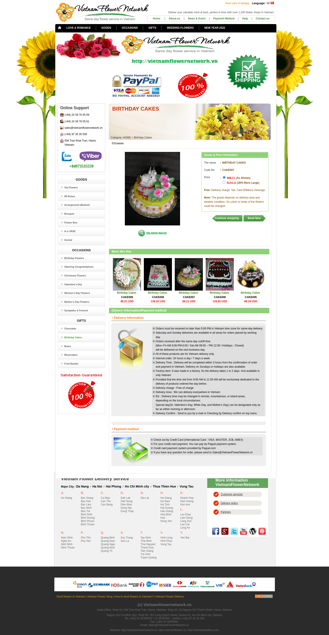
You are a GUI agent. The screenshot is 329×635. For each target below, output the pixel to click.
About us (174, 18)
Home (157, 18)
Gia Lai (145, 497)
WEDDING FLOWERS (180, 27)
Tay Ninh (146, 537)
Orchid (68, 240)
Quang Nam (108, 540)
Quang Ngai (108, 544)
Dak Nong (126, 501)
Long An (185, 527)
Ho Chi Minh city (137, 486)
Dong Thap (127, 511)
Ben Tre (85, 511)
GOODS (106, 27)
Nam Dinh (67, 537)
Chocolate (70, 328)
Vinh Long (166, 537)
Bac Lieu (86, 504)
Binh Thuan (87, 524)
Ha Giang (166, 497)
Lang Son (186, 521)
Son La (125, 540)
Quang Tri (106, 550)
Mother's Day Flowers (76, 301)
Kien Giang (186, 501)
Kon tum (185, 504)
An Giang (66, 497)
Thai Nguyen (148, 544)
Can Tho (106, 501)
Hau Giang (166, 511)
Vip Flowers (71, 187)
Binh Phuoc (87, 521)
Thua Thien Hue (164, 486)
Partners (226, 512)
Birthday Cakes (73, 337)
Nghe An (66, 540)
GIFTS (152, 27)
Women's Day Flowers (77, 293)
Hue (162, 517)
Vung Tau (186, 486)
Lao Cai (184, 524)
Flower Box (70, 222)
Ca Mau (105, 497)
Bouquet (69, 213)
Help (245, 18)
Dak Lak (125, 497)
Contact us (262, 18)
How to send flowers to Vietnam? (133, 596)
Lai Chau (185, 514)
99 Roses (69, 196)
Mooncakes (71, 354)
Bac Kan (86, 501)
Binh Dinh (86, 514)
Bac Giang (87, 497)
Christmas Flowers (75, 275)
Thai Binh (146, 540)
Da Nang (82, 486)
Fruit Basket (71, 363)
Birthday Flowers (74, 258)
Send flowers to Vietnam (71, 596)
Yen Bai (184, 537)
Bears (67, 346)
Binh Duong (88, 517)
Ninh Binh (66, 544)
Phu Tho (86, 537)
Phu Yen (86, 540)
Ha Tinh (164, 504)
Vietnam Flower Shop (99, 596)
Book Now (254, 218)
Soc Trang (127, 537)
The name (210, 162)
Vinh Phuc (166, 540)
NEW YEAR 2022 (214, 27)
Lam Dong (186, 517)
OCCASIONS (130, 27)
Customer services (232, 494)
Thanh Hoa (147, 547)
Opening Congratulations (78, 266)
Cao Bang (106, 504)
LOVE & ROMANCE (79, 27)
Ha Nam (165, 501)
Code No (209, 170)
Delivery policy (229, 503)
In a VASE (70, 231)
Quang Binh (108, 537)
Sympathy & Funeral (76, 310)
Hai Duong (166, 507)
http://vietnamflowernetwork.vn (139, 630)
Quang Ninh (108, 547)
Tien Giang (147, 550)
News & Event (196, 18)
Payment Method (223, 18)
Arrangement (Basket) (77, 205)
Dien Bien (126, 504)
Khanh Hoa (187, 497)
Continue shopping (227, 218)
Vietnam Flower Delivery (169, 596)
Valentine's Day (73, 284)
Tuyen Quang (148, 557)
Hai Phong (113, 486)
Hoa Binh (165, 514)
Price (207, 179)
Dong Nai (126, 507)
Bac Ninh (86, 507)
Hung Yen (166, 521)
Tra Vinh (145, 554)
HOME (127, 137)
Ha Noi (97, 486)
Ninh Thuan (68, 547)
